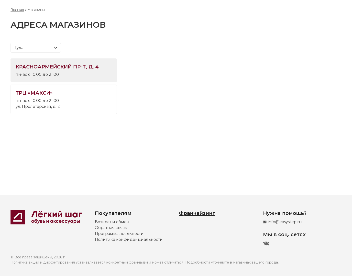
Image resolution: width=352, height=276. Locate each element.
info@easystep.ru (285, 222)
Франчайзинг (197, 213)
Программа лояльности (119, 233)
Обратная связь (111, 227)
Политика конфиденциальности (129, 239)
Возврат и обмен (112, 222)
